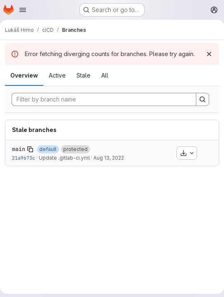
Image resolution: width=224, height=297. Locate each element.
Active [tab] (57, 75)
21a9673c (23, 158)
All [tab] (104, 75)
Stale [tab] (83, 75)
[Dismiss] (209, 54)
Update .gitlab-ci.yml (64, 158)
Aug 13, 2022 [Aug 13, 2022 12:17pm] (108, 158)
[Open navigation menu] (22, 9)
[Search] (202, 99)
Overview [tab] (24, 75)
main (18, 149)
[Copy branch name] (30, 149)
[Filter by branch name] (104, 99)
